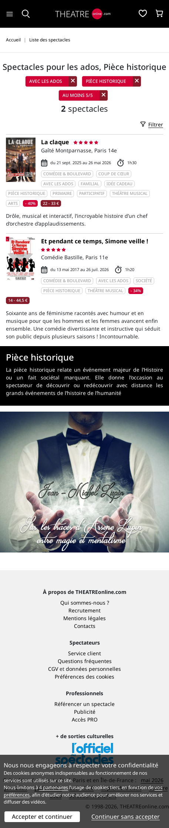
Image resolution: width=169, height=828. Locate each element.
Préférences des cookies (84, 676)
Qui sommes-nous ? (84, 602)
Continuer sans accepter (125, 816)
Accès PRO (85, 719)
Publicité (84, 711)
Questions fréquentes (85, 661)
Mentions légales (84, 618)
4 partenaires (53, 787)
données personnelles (93, 668)
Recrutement (84, 610)
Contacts (84, 625)
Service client (84, 653)
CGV (53, 668)
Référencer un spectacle (84, 703)
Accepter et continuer (42, 816)
